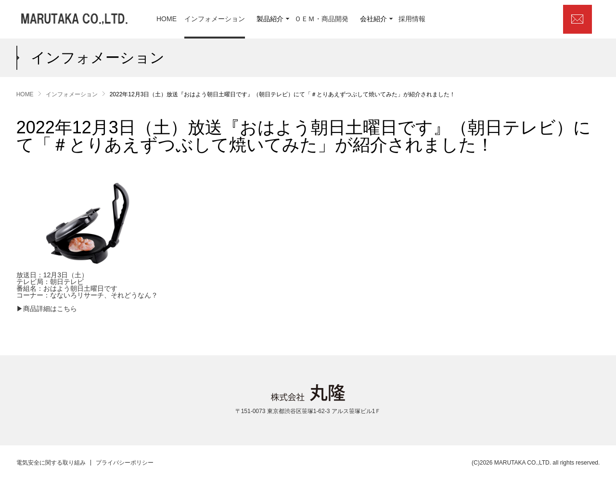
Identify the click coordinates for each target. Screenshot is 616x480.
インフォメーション (214, 19)
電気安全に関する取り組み (51, 462)
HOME (166, 19)
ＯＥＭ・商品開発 (321, 19)
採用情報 (411, 19)
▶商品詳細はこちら (46, 308)
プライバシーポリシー (125, 462)
